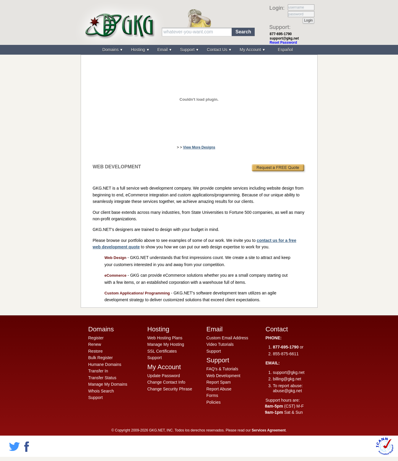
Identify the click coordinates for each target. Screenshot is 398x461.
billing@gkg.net (287, 379)
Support (95, 397)
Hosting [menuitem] (138, 49)
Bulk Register (100, 357)
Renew (94, 344)
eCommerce (115, 275)
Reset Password (283, 42)
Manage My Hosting (165, 344)
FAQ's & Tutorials (222, 368)
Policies (214, 402)
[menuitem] (284, 49)
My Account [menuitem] (251, 49)
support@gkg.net (284, 38)
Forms (212, 395)
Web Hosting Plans (165, 337)
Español (285, 49)
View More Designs (199, 147)
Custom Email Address (227, 337)
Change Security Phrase (169, 389)
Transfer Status (102, 377)
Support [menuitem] (188, 49)
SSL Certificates (162, 351)
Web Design (115, 257)
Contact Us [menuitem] (217, 49)
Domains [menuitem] (111, 49)
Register (96, 337)
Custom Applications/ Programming (137, 293)
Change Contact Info (166, 382)
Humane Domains (104, 364)
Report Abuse (219, 389)
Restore (95, 351)
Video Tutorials (220, 344)
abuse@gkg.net (287, 390)
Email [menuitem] (163, 49)
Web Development (224, 375)
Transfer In (98, 371)
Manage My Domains (107, 384)
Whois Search (101, 391)
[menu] (199, 50)
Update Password (163, 375)
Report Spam (219, 382)
